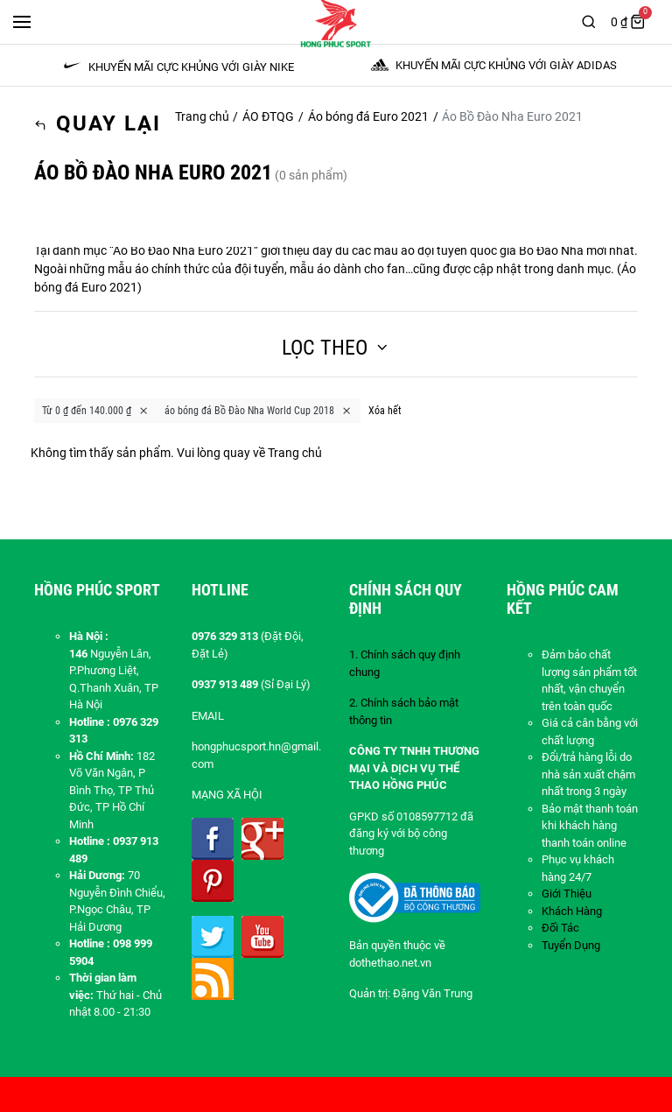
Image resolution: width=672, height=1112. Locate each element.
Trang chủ (202, 116)
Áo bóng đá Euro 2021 (368, 116)
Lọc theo (336, 347)
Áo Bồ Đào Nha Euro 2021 (183, 250)
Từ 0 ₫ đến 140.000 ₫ (95, 411)
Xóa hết (385, 411)
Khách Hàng (572, 911)
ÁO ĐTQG (268, 116)
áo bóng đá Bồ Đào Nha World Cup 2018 (258, 411)
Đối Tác (560, 927)
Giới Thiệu (567, 893)
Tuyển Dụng (571, 945)
